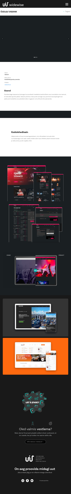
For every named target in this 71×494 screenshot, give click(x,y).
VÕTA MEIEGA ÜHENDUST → (35, 442)
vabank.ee (8, 85)
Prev (2, 39)
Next (68, 39)
